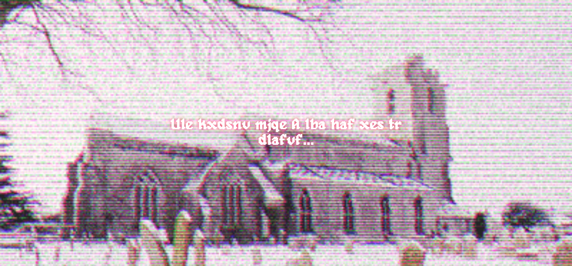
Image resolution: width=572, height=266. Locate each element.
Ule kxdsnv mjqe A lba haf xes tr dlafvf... (286, 133)
